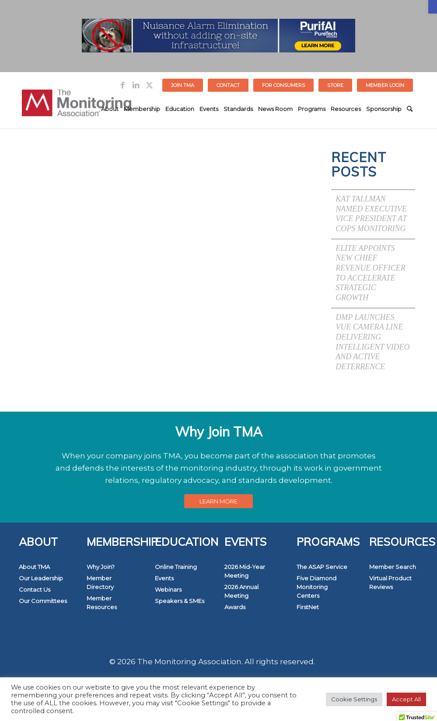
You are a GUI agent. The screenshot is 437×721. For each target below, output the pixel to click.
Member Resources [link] (102, 602)
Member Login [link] (385, 85)
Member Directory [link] (100, 582)
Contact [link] (228, 85)
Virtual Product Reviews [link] (390, 582)
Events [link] (164, 578)
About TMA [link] (34, 566)
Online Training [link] (176, 566)
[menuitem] (182, 85)
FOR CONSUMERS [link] (283, 85)
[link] (432, 7)
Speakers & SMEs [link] (179, 600)
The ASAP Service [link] (322, 566)
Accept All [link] (406, 699)
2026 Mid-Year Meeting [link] (244, 571)
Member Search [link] (392, 566)
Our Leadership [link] (41, 578)
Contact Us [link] (34, 589)
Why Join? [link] (101, 566)
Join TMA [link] (182, 85)
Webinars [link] (168, 589)
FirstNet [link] (308, 606)
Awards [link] (234, 606)
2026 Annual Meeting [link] (241, 591)
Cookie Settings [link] (354, 699)
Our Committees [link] (43, 600)
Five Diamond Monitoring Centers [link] (316, 587)
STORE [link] (335, 85)
